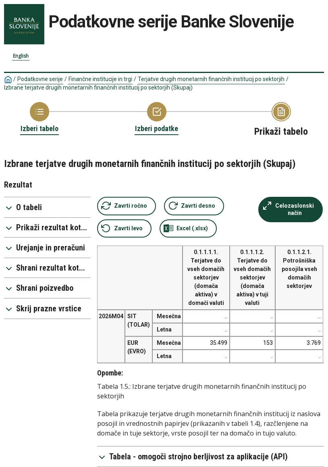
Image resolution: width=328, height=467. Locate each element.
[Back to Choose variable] (157, 117)
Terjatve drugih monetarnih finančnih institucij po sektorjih (211, 79)
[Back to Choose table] (39, 117)
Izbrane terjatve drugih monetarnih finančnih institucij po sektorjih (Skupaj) (98, 87)
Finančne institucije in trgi (100, 79)
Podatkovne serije (40, 79)
